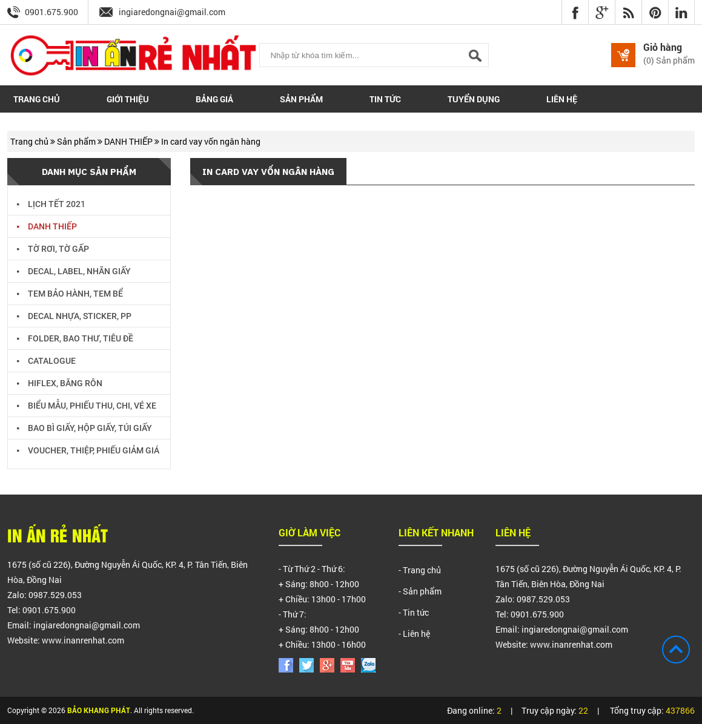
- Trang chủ (420, 570)
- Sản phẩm (420, 591)
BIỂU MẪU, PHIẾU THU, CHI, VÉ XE (86, 404)
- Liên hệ (414, 633)
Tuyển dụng (474, 99)
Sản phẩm (301, 99)
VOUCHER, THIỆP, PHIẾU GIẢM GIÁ (88, 449)
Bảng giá (214, 99)
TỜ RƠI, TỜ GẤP (53, 247)
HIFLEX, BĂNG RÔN (59, 381)
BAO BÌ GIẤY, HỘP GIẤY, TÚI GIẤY (84, 426)
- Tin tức (414, 612)
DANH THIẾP (129, 141)
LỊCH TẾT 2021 (51, 202)
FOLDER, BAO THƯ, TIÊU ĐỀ (75, 337)
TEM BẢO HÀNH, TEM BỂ (70, 292)
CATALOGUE (46, 359)
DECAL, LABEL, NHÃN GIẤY (74, 269)
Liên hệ (561, 99)
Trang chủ (36, 99)
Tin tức (385, 99)
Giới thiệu (128, 99)
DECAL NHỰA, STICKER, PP (74, 314)
